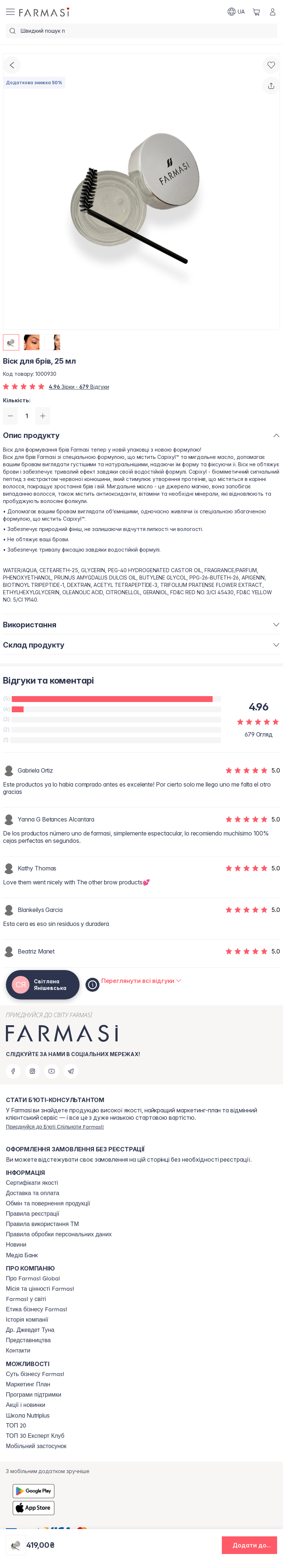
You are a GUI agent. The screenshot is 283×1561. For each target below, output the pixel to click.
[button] (249, 1545)
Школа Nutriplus (28, 1415)
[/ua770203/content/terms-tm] (42, 1224)
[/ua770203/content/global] (33, 1278)
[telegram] (70, 1071)
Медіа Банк (22, 1255)
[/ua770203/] (45, 12)
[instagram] (32, 1071)
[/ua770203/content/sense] (35, 1374)
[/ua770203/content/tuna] (30, 1330)
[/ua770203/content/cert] (32, 1183)
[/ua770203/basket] (256, 11)
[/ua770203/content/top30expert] (35, 1436)
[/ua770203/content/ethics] (36, 1309)
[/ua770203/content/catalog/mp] (28, 1384)
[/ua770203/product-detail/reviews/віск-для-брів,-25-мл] (141, 980)
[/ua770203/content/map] (28, 1340)
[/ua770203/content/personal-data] (59, 1234)
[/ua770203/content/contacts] (18, 1350)
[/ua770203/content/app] (36, 1446)
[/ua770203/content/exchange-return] (48, 1203)
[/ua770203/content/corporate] (26, 1299)
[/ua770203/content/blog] (16, 1244)
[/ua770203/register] (55, 1127)
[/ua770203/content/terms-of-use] (32, 1214)
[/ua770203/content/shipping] (32, 1193)
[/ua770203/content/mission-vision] (40, 1289)
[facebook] (13, 1071)
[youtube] (51, 1071)
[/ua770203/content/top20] (16, 1425)
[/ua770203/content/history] (27, 1319)
